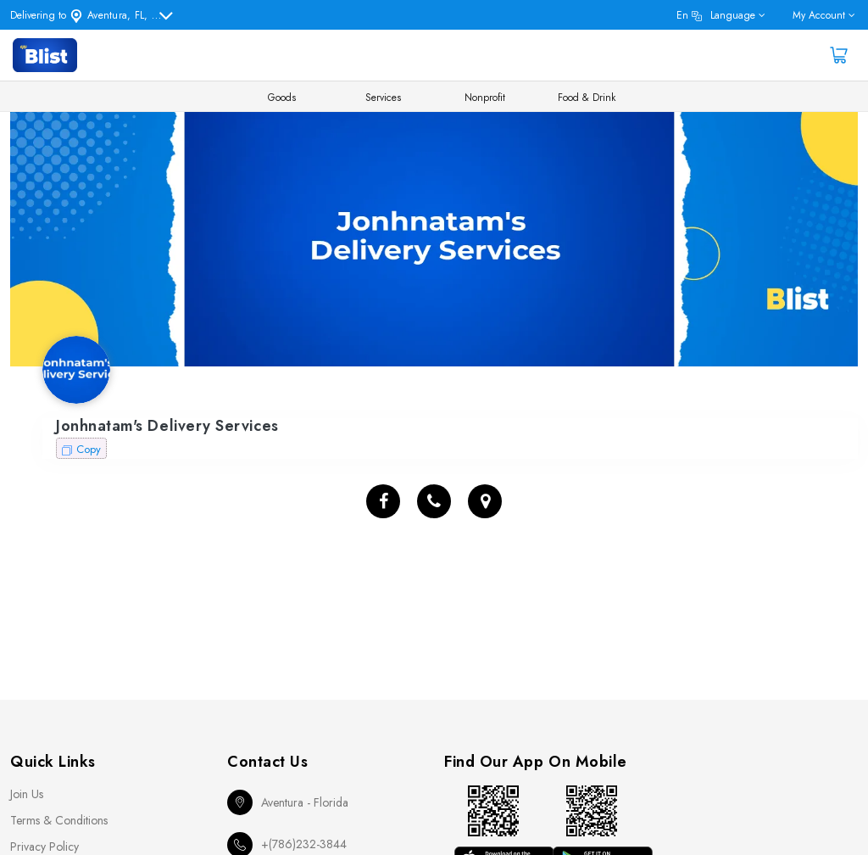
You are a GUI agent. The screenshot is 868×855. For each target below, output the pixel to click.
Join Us (26, 793)
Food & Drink (586, 97)
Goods (282, 97)
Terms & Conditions (59, 820)
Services (383, 97)
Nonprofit (485, 97)
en (715, 15)
